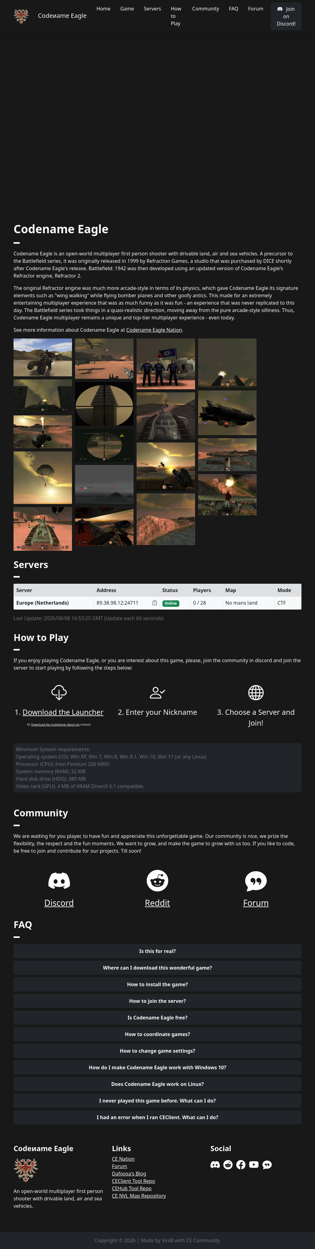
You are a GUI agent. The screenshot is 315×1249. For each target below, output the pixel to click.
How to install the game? (157, 984)
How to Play (176, 16)
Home (103, 8)
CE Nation (123, 1158)
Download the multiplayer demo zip (55, 725)
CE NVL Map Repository (139, 1195)
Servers (152, 8)
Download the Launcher (62, 712)
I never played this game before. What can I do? (157, 1100)
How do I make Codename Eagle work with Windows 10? (157, 1067)
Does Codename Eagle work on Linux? (157, 1084)
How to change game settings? (157, 1050)
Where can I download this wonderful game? (157, 967)
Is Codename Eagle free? (158, 1017)
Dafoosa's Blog (129, 1173)
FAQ (233, 8)
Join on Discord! (286, 16)
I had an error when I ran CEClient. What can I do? (157, 1117)
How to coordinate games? (157, 1034)
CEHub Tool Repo (132, 1188)
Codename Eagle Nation (154, 329)
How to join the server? (157, 1001)
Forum (255, 8)
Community (205, 8)
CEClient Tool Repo (133, 1181)
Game (127, 8)
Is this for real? (157, 951)
